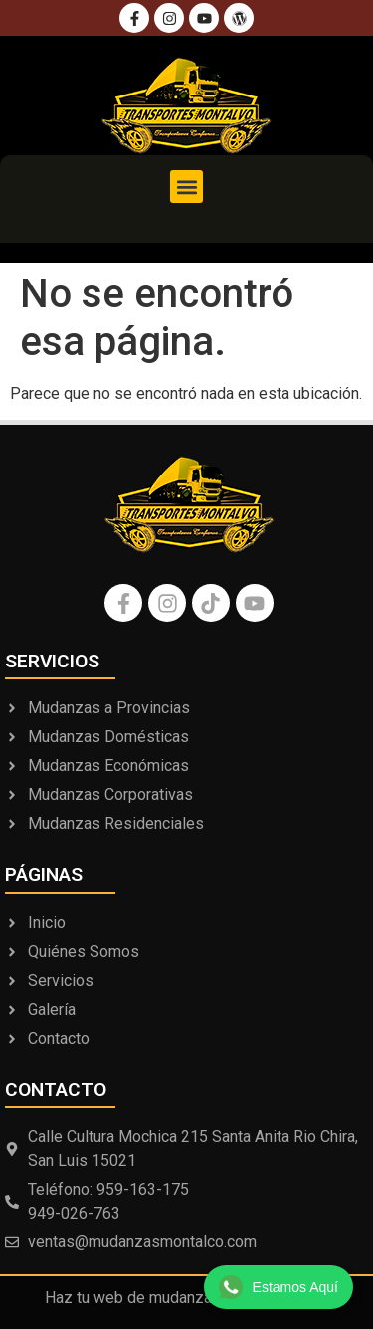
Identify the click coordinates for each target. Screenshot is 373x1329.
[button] (186, 186)
